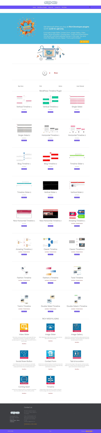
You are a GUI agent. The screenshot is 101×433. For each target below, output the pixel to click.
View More (24, 343)
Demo (60, 86)
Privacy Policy (13, 420)
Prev (56, 73)
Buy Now (20, 86)
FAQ (40, 86)
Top (50, 431)
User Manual (80, 86)
